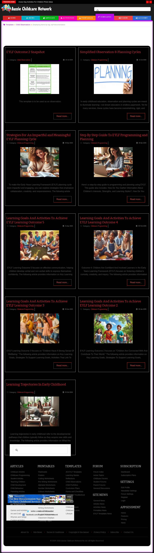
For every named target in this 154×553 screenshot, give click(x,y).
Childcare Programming (99, 60)
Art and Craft (17, 514)
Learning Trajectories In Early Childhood (37, 384)
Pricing (123, 519)
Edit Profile (124, 487)
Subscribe (114, 532)
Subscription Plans (127, 475)
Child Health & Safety (20, 498)
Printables (87, 18)
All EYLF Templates (74, 472)
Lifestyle (69, 514)
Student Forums (99, 482)
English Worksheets (47, 514)
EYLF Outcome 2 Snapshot (26, 52)
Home (13, 18)
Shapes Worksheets (47, 495)
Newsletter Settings (128, 491)
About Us (25, 532)
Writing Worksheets (47, 508)
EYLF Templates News (102, 514)
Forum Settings (126, 494)
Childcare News (72, 507)
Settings (126, 482)
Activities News (99, 507)
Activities (68, 18)
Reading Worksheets (47, 505)
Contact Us (128, 532)
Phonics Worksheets (47, 501)
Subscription (130, 466)
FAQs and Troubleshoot (75, 495)
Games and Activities (20, 510)
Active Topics (98, 475)
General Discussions (101, 488)
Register (123, 497)
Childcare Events (73, 510)
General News (99, 500)
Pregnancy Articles (19, 495)
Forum (124, 18)
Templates (105, 17)
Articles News (98, 504)
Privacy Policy (100, 532)
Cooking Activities (19, 520)
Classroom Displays (47, 518)
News (31, 18)
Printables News (99, 510)
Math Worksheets (46, 511)
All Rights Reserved (96, 541)
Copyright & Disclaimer (79, 532)
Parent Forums (99, 485)
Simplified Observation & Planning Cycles (110, 52)
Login (122, 500)
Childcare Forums (100, 478)
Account (143, 18)
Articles (50, 18)
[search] (122, 11)
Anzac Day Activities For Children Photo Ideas (35, 2)
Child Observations (24, 60)
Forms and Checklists (74, 491)
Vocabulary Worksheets (48, 498)
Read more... (62, 116)
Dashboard (124, 472)
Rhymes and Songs (19, 517)
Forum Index (98, 472)
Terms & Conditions (55, 532)
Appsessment (130, 507)
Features (123, 516)
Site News (100, 495)
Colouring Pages (45, 521)
